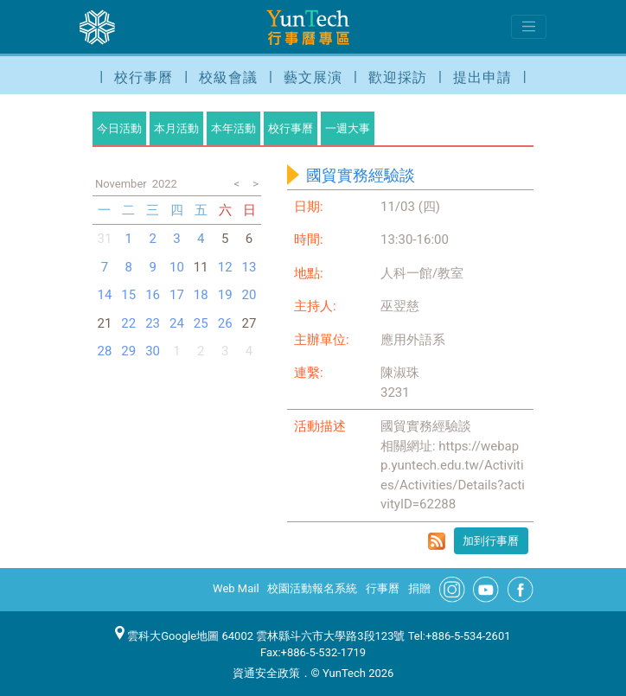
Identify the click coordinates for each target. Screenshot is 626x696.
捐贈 (419, 588)
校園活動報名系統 (312, 588)
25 (201, 323)
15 (128, 295)
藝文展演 (313, 77)
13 (249, 267)
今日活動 (119, 128)
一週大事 (347, 128)
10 (176, 267)
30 (152, 351)
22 (128, 323)
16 (152, 295)
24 (176, 323)
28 (104, 351)
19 (225, 295)
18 (201, 295)
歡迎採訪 (397, 77)
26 (225, 323)
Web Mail (236, 588)
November (121, 183)
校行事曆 (143, 77)
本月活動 (176, 128)
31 (104, 238)
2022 (164, 183)
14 (104, 295)
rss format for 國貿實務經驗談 (436, 541)
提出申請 (482, 77)
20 (249, 295)
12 (225, 267)
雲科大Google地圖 (167, 635)
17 (176, 295)
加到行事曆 (491, 540)
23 (152, 323)
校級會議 (228, 77)
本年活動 (233, 128)
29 (128, 351)
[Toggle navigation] (528, 27)
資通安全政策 (266, 673)
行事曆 (382, 588)
